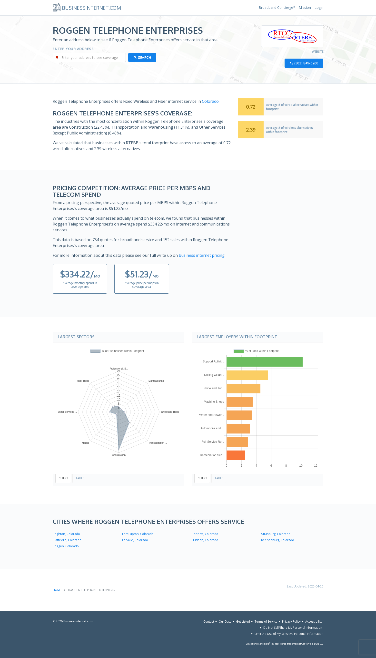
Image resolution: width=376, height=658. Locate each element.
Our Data (225, 621)
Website (317, 52)
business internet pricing (202, 255)
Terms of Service (266, 621)
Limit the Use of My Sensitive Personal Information (289, 634)
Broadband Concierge (277, 7)
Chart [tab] (63, 478)
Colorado (210, 101)
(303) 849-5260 (306, 63)
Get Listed (243, 621)
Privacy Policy (291, 621)
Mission (305, 7)
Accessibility (313, 621)
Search (144, 57)
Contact (208, 621)
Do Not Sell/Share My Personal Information (292, 628)
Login (319, 7)
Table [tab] (80, 478)
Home (57, 590)
